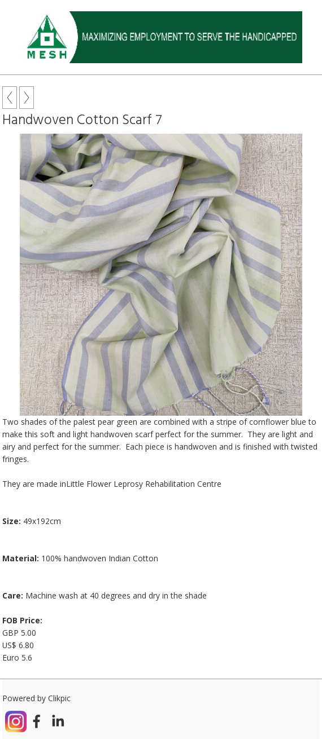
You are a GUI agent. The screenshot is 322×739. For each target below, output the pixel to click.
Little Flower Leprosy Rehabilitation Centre (143, 483)
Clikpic (59, 698)
